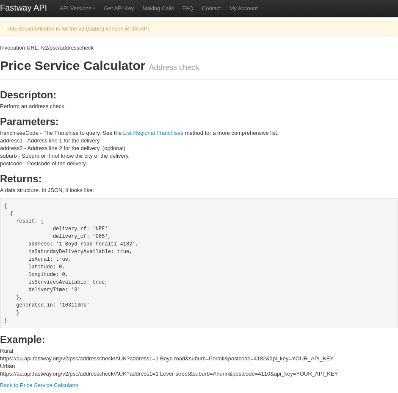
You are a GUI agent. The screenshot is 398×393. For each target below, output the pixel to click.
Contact (211, 8)
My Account (243, 8)
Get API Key (119, 8)
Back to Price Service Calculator (39, 385)
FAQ (187, 8)
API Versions (77, 8)
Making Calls (158, 8)
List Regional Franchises (153, 133)
